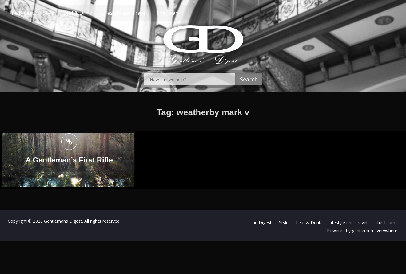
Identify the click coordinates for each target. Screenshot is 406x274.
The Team (179, 13)
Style (60, 13)
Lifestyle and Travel (135, 13)
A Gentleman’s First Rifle (69, 160)
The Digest (33, 13)
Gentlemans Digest (63, 221)
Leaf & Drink (89, 13)
